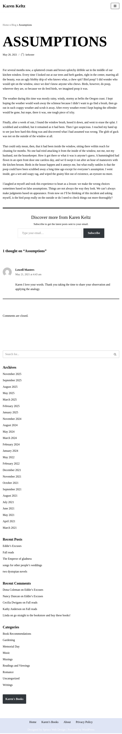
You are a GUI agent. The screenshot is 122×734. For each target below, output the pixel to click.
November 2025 (12, 374)
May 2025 (8, 393)
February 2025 (11, 406)
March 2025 (10, 399)
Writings (8, 685)
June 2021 (8, 508)
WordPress (88, 730)
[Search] (57, 354)
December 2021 (12, 470)
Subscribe (94, 233)
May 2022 (8, 457)
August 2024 (10, 425)
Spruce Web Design (54, 730)
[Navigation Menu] (115, 6)
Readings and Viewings (16, 666)
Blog (13, 25)
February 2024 (11, 444)
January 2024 (10, 451)
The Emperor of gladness (17, 559)
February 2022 (11, 464)
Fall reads (8, 552)
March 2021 (10, 528)
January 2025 (10, 412)
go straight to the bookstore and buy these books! (42, 616)
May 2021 (8, 515)
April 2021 (9, 521)
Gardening (9, 640)
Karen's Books (14, 699)
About (67, 722)
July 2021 (8, 502)
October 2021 (11, 483)
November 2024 (12, 419)
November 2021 (12, 476)
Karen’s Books (49, 722)
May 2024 (8, 432)
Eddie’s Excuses (12, 546)
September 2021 (12, 489)
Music (6, 653)
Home (6, 25)
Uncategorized (11, 679)
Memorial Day (11, 647)
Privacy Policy (84, 722)
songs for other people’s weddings (22, 565)
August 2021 (10, 496)
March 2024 (10, 438)
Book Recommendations (17, 634)
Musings (8, 659)
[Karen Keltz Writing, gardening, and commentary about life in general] (14, 6)
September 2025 (12, 380)
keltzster (30, 54)
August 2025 (10, 387)
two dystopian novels (15, 572)
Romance (8, 672)
